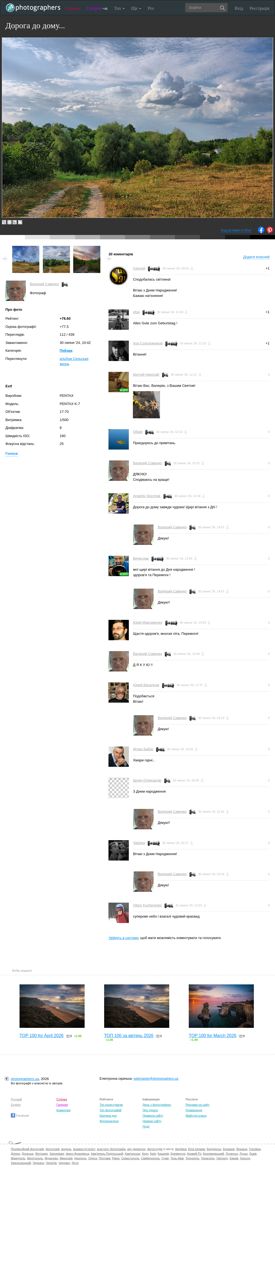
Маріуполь (18, 1158)
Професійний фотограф (27, 1149)
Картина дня (108, 1115)
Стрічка (73, 8)
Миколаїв (66, 1158)
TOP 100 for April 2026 (41, 1035)
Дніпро (15, 1153)
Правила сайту (153, 1115)
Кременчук (178, 1153)
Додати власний (256, 257)
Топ (119, 8)
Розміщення (194, 1110)
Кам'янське (132, 1153)
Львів (253, 1153)
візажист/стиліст (84, 1149)
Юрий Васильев (146, 685)
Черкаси (38, 1162)
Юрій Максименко (147, 622)
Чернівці (64, 1162)
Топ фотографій (110, 1110)
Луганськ (232, 1153)
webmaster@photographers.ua (155, 1079)
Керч (145, 1153)
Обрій (137, 432)
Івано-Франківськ (77, 1153)
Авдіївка (181, 1149)
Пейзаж (66, 351)
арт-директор (136, 1149)
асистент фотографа (111, 1149)
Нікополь (80, 1158)
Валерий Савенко (44, 284)
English (16, 1104)
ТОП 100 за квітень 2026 (129, 1035)
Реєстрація (259, 8)
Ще (136, 8)
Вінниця (241, 1149)
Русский (16, 1099)
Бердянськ (214, 1149)
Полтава (104, 1158)
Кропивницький (213, 1153)
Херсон (245, 1158)
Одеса (92, 1158)
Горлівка (255, 1149)
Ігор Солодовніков (147, 343)
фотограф (52, 1149)
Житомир (41, 1153)
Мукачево (51, 1158)
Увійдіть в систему (123, 938)
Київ (153, 1153)
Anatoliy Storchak (146, 496)
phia (136, 312)
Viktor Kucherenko (147, 905)
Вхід (239, 8)
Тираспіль (208, 1158)
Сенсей (139, 268)
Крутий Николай (146, 374)
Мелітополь (35, 1158)
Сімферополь (150, 1158)
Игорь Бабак (143, 749)
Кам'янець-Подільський (107, 1153)
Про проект (150, 1110)
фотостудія (155, 1149)
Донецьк (27, 1153)
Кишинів (163, 1153)
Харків (233, 1158)
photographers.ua (25, 1079)
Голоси (11, 453)
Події (146, 1126)
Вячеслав (141, 558)
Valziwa (139, 843)
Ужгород (222, 1158)
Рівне (116, 1158)
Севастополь (130, 1158)
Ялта (75, 1162)
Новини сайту (152, 1121)
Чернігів (51, 1162)
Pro (151, 8)
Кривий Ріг (194, 1153)
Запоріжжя (56, 1153)
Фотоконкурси (109, 1121)
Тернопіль (192, 1158)
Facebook (20, 1115)
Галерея (97, 8)
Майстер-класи (196, 1115)
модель (66, 1149)
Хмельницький (21, 1162)
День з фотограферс (157, 1104)
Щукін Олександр (147, 780)
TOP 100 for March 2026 (212, 1035)
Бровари (229, 1149)
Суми (165, 1158)
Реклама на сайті (197, 1104)
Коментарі (63, 1110)
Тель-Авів (177, 1158)
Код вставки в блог (236, 230)
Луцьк (243, 1153)
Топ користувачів (111, 1104)
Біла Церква (196, 1149)
